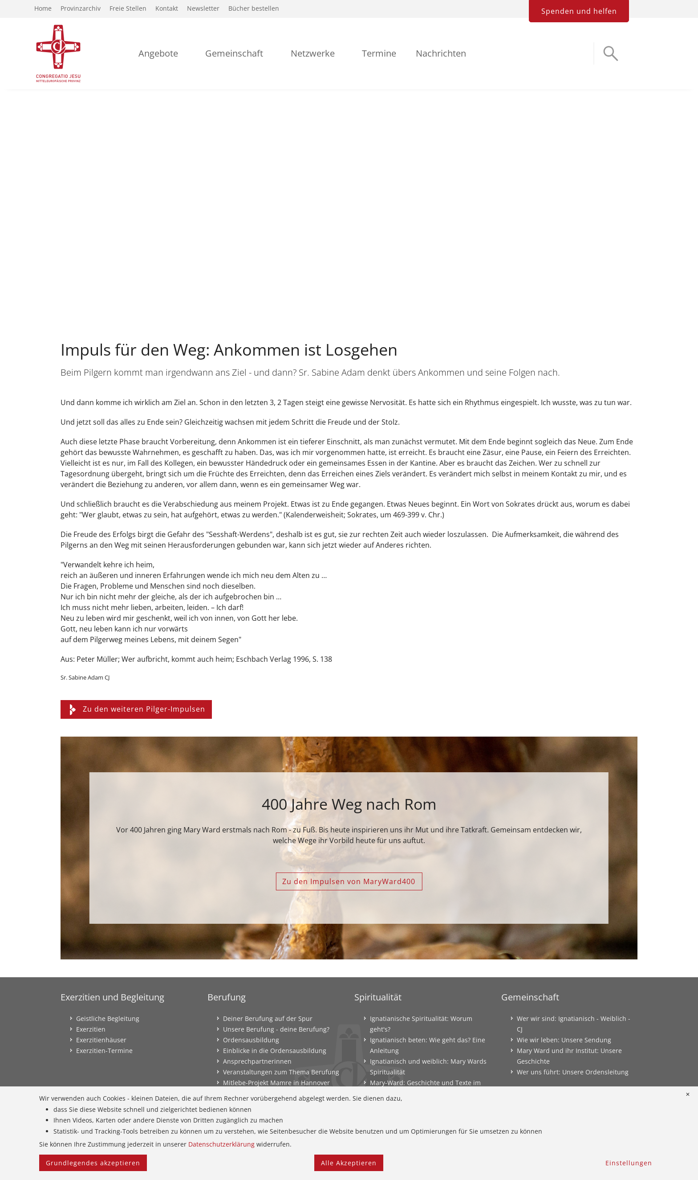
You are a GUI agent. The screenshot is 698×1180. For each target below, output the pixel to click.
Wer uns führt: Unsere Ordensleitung (573, 1072)
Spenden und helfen (579, 11)
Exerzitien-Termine (104, 1050)
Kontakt (166, 8)
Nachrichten (441, 53)
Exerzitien (91, 1029)
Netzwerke (313, 53)
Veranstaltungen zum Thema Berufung (281, 1072)
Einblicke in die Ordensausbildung (274, 1050)
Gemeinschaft (234, 53)
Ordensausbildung (251, 1040)
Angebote (158, 53)
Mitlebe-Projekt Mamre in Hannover (276, 1082)
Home (43, 8)
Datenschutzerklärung (221, 1144)
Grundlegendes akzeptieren (93, 1163)
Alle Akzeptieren (349, 1163)
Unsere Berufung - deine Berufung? (276, 1029)
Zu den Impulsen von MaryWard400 (348, 881)
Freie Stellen (128, 8)
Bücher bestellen (253, 8)
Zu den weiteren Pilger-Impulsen (136, 709)
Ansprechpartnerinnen (257, 1061)
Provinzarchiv (81, 8)
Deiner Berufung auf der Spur (267, 1018)
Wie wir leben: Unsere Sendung (564, 1040)
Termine (379, 53)
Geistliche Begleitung (107, 1018)
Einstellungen (628, 1163)
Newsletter (203, 8)
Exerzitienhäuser (101, 1040)
